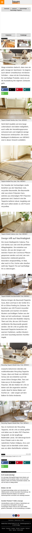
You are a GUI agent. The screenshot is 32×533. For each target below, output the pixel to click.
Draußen (22, 528)
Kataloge (23, 35)
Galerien (8, 35)
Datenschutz (18, 520)
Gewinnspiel (20, 530)
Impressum (11, 520)
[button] (4, 89)
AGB (22, 520)
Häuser (3, 528)
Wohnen (28, 528)
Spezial (14, 530)
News (10, 530)
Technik (18, 528)
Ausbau (13, 528)
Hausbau (8, 528)
